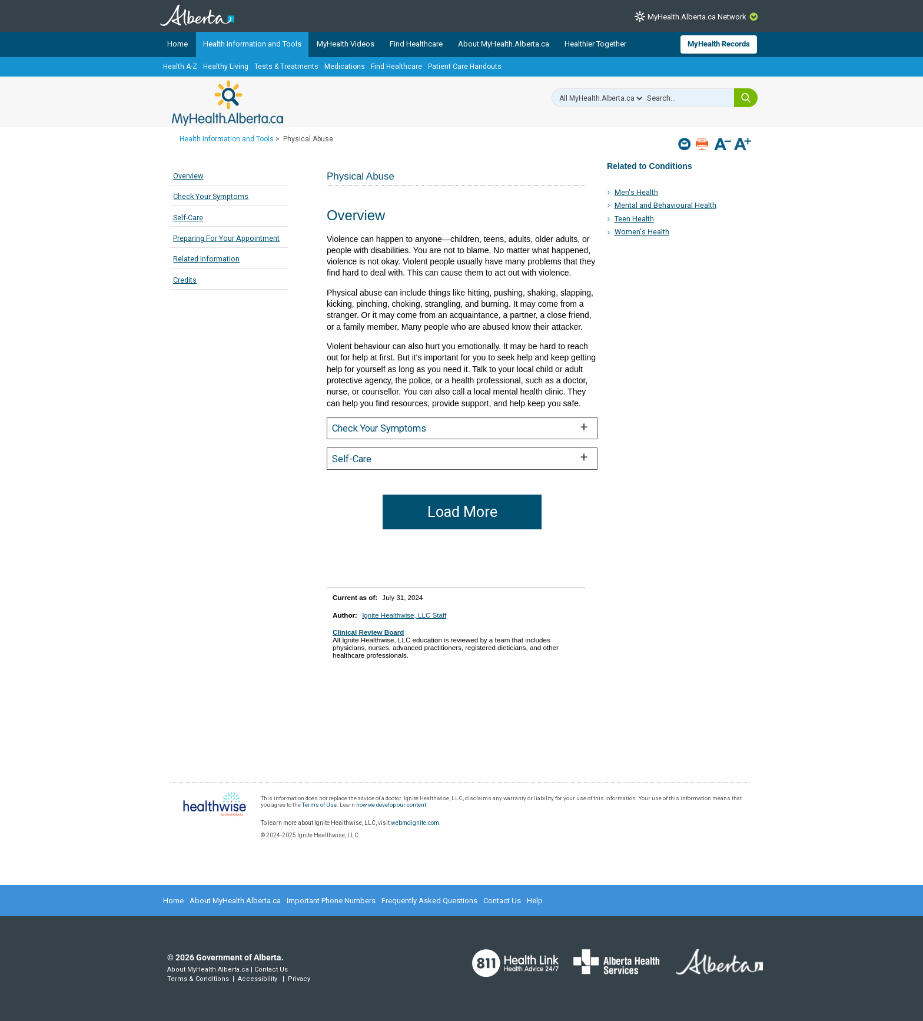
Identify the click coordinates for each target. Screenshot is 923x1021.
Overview (188, 175)
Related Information (206, 258)
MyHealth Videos (345, 43)
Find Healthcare (416, 43)
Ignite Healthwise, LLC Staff (404, 615)
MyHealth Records (719, 43)
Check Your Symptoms (210, 196)
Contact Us (502, 900)
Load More (462, 512)
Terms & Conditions (198, 979)
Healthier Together (595, 43)
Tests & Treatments (286, 66)
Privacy (299, 979)
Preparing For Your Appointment (226, 238)
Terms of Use (319, 804)
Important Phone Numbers (331, 900)
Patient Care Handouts (465, 66)
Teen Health (634, 218)
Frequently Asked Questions (429, 900)
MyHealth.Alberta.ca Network (697, 16)
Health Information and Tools (252, 43)
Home (177, 43)
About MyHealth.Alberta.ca (503, 43)
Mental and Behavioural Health (665, 205)
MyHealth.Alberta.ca (227, 103)
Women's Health (642, 231)
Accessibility (257, 979)
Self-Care (188, 217)
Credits (185, 280)
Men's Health (636, 192)
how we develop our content (391, 804)
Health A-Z (180, 66)
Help (535, 900)
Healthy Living (225, 66)
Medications (344, 66)
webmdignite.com (415, 823)
